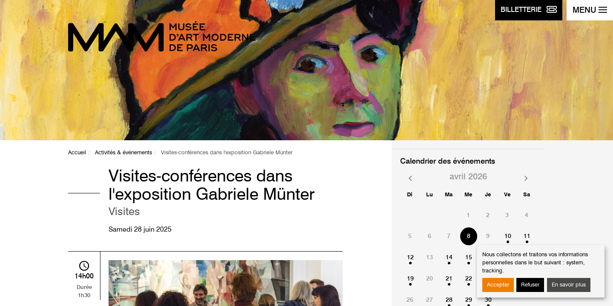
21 (449, 279)
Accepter (498, 285)
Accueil (77, 153)
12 (410, 258)
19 (410, 279)
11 (527, 236)
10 (507, 236)
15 (468, 258)
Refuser (530, 285)
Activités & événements (123, 153)
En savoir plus (569, 285)
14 (449, 258)
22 (468, 279)
